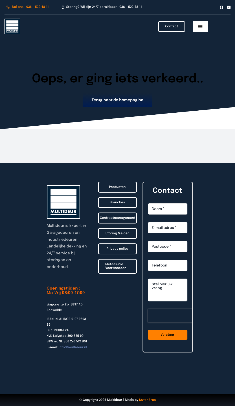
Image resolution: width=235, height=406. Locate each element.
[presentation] (176, 315)
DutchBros (147, 400)
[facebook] (221, 7)
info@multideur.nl (73, 347)
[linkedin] (229, 7)
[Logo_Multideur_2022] (12, 20)
